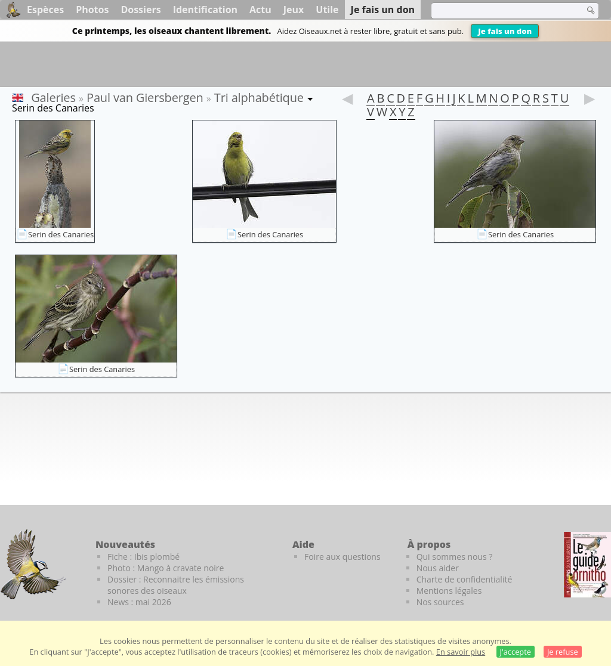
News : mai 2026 (139, 602)
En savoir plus (460, 651)
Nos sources (440, 602)
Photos (92, 9)
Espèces (45, 9)
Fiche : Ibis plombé (143, 556)
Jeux (293, 9)
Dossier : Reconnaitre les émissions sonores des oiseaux (175, 585)
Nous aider (437, 568)
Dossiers (141, 9)
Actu (260, 9)
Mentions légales (449, 590)
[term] (500, 10)
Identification (205, 9)
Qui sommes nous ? (454, 556)
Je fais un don (505, 31)
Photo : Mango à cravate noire (165, 568)
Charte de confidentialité (464, 579)
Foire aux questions (342, 556)
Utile (327, 9)
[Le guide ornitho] (587, 564)
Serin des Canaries (61, 234)
